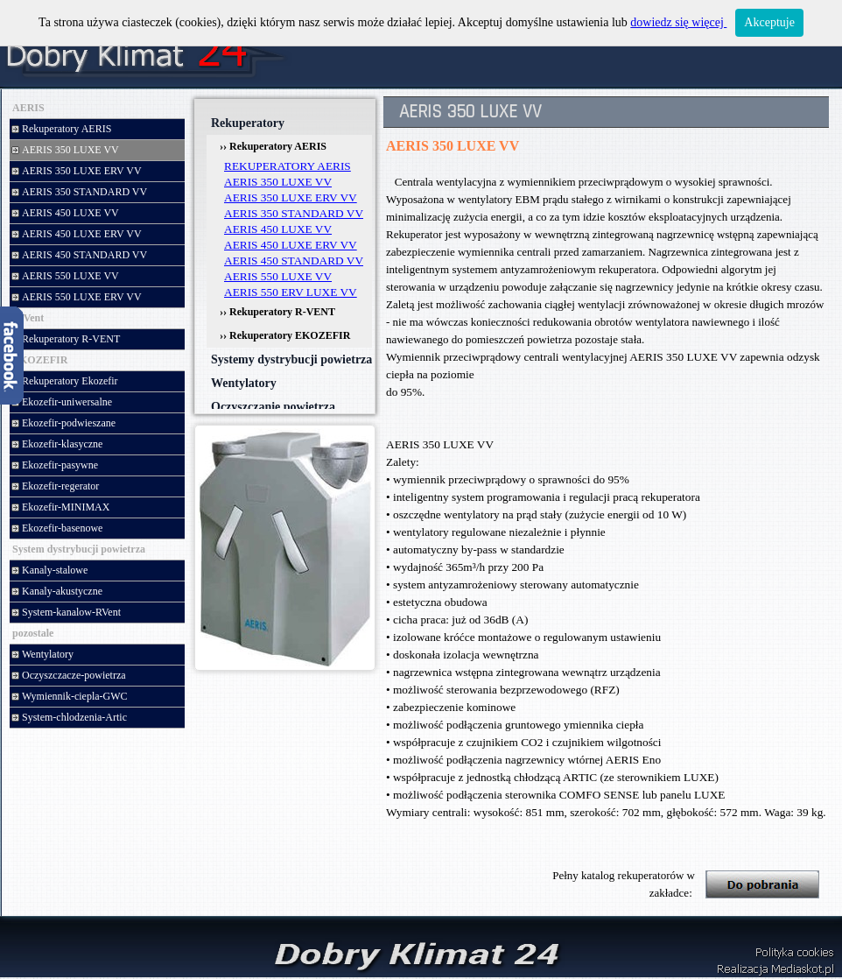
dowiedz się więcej (678, 22)
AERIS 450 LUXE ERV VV (290, 244)
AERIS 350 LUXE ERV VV (290, 197)
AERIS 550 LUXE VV (278, 276)
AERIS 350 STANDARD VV (293, 213)
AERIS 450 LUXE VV (278, 229)
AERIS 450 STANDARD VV (293, 260)
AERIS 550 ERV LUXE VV (290, 292)
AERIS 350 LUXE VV (278, 181)
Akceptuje (769, 22)
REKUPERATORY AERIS (287, 166)
